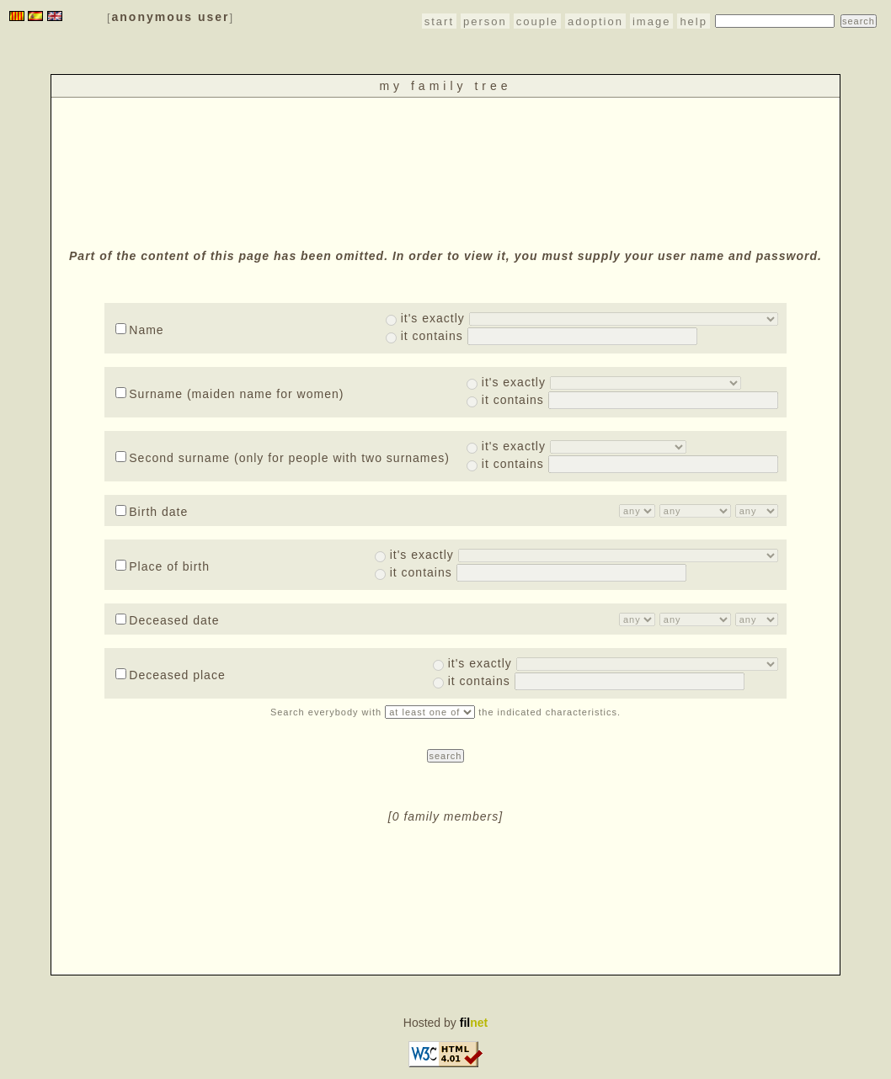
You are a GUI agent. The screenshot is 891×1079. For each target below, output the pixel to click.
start (439, 21)
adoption (595, 21)
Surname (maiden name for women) (229, 394)
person (485, 21)
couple (537, 21)
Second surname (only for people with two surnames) (282, 458)
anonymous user (171, 17)
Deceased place (170, 675)
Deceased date (167, 620)
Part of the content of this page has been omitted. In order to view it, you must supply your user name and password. (445, 256)
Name (139, 330)
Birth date (151, 511)
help (693, 21)
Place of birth (162, 566)
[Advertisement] (445, 171)
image (651, 21)
